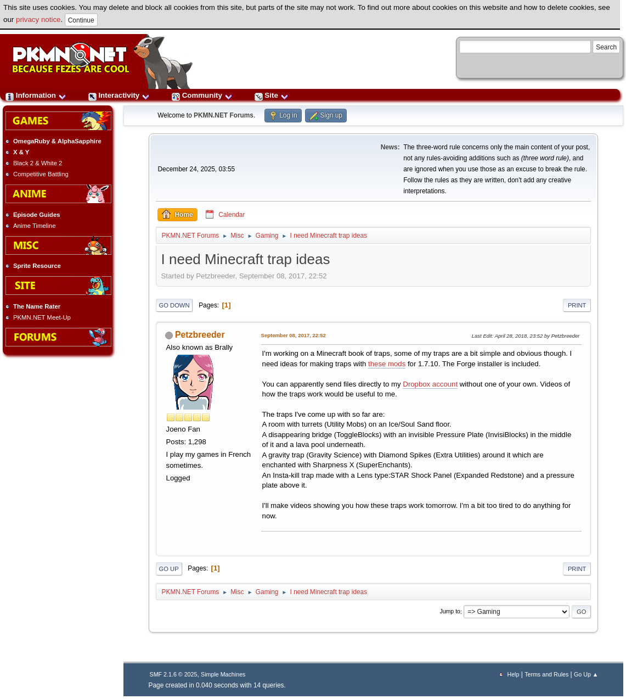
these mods (386, 364)
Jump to (449, 611)
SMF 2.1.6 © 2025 (174, 674)
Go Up (169, 569)
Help (513, 674)
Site (272, 95)
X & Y (21, 152)
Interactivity (119, 95)
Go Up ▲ (586, 674)
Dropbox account (430, 384)
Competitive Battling (41, 174)
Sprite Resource (37, 265)
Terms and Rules (546, 674)
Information (35, 95)
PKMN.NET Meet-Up (42, 317)
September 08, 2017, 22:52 (293, 335)
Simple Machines (223, 674)
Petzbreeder (200, 334)
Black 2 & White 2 (37, 163)
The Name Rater (36, 306)
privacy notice (38, 19)
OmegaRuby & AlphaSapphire (57, 141)
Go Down (174, 305)
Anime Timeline (34, 225)
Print (577, 305)
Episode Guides (36, 214)
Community (202, 95)
